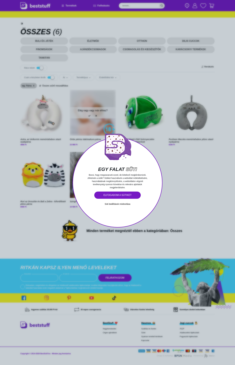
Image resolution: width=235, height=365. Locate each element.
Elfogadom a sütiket (117, 195)
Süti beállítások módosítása (117, 204)
